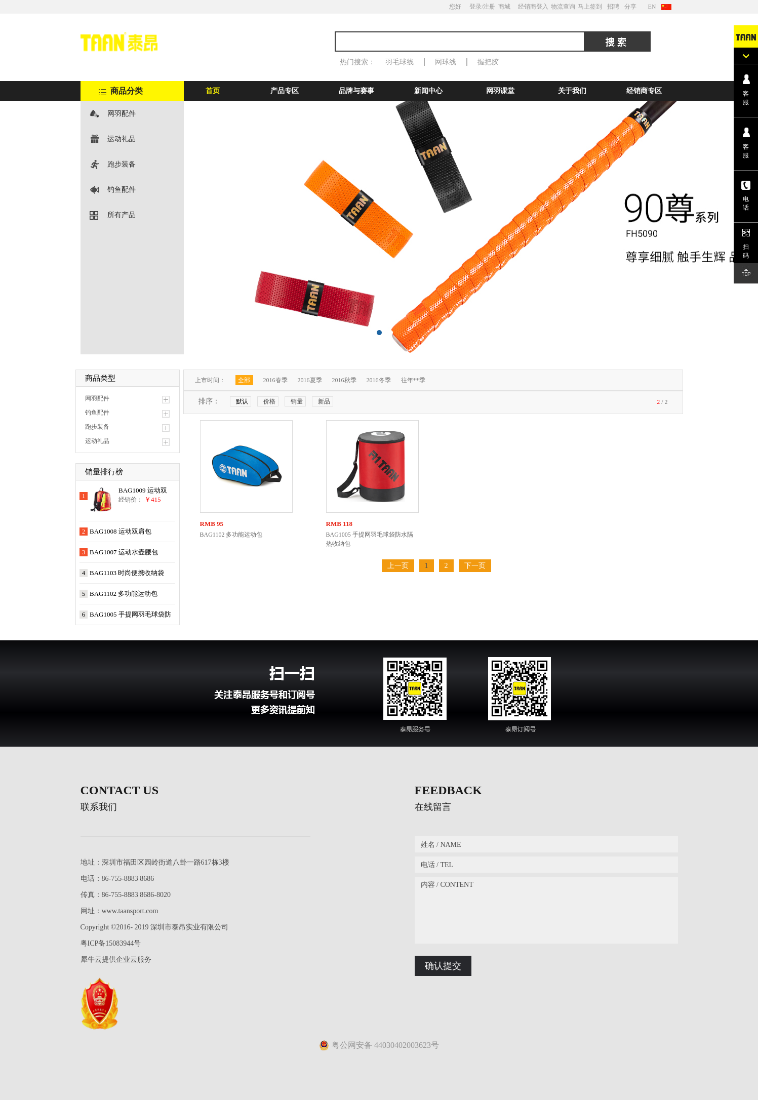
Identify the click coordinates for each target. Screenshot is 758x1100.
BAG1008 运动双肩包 (120, 531)
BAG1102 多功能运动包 (123, 593)
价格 (269, 401)
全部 (244, 380)
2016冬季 (379, 380)
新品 (324, 401)
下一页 (475, 565)
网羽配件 (121, 113)
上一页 (398, 565)
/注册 (488, 6)
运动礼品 (121, 139)
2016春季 (275, 380)
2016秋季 (344, 380)
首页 (213, 91)
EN (652, 6)
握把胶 (488, 62)
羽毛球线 (399, 62)
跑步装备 (121, 164)
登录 (475, 6)
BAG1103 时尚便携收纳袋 (127, 573)
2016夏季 (310, 380)
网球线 (445, 62)
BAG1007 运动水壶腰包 (124, 552)
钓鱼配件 (121, 189)
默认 (242, 401)
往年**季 (413, 380)
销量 (297, 401)
